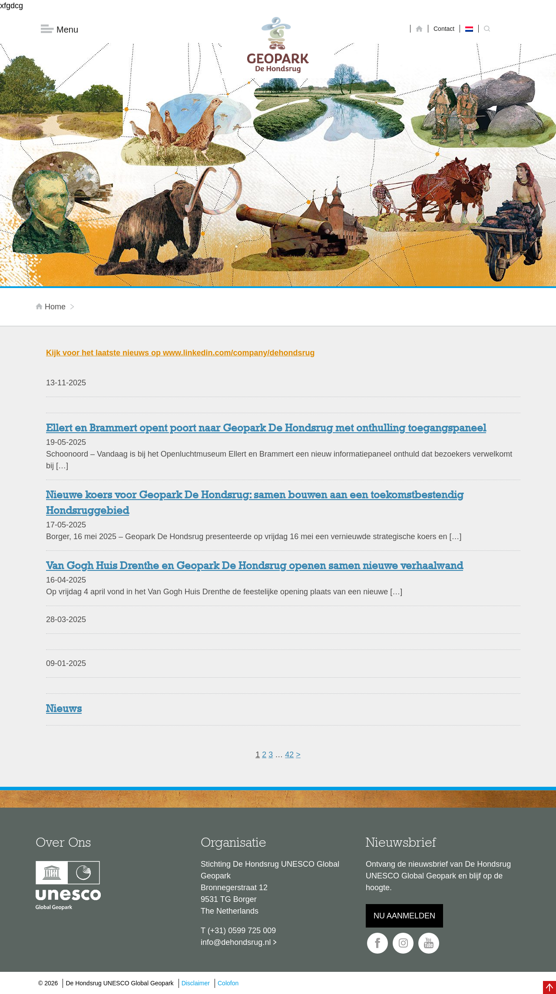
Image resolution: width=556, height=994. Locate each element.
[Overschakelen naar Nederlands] (469, 29)
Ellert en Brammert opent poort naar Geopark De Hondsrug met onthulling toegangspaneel (266, 429)
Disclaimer (196, 983)
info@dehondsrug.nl (236, 942)
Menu (59, 29)
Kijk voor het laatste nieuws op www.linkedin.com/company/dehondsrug (180, 352)
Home (52, 306)
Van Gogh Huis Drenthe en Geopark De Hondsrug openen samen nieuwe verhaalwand (254, 566)
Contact (444, 28)
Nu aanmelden (404, 915)
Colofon (228, 983)
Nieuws (64, 709)
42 (289, 754)
